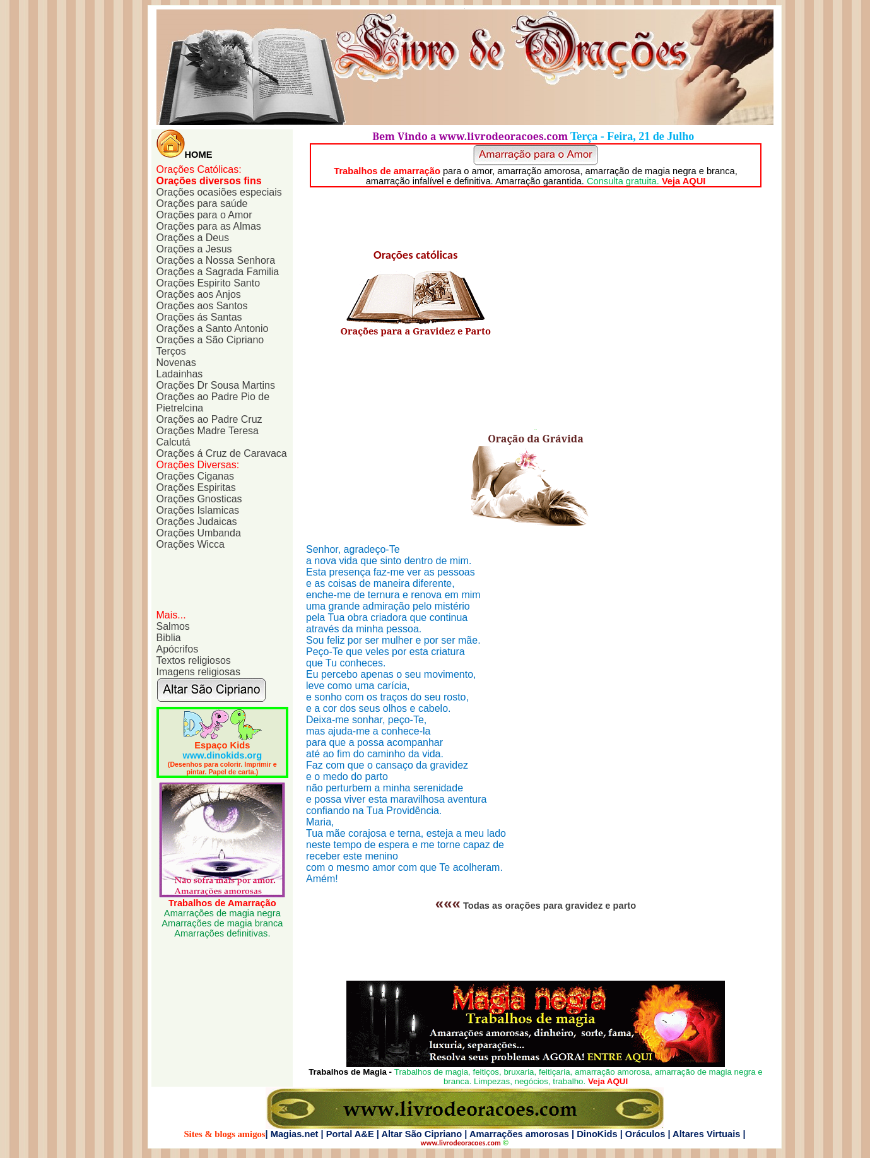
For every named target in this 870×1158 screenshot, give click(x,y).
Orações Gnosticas (199, 498)
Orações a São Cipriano (210, 339)
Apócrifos (177, 649)
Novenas (176, 362)
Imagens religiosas (198, 671)
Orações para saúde (202, 203)
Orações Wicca (190, 544)
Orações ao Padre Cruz (209, 419)
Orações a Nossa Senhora (216, 260)
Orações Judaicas (196, 521)
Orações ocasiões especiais (219, 192)
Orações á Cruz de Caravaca (221, 453)
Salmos (173, 626)
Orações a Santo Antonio (212, 328)
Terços (171, 351)
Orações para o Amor (204, 215)
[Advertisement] (219, 578)
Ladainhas (179, 374)
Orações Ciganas (195, 476)
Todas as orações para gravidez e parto (549, 906)
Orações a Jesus (194, 249)
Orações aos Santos (202, 305)
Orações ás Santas (199, 317)
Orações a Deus (193, 237)
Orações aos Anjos (198, 294)
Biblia (168, 637)
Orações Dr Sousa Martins (216, 385)
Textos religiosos (193, 660)
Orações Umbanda (198, 533)
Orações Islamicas (198, 510)
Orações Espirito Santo (208, 283)
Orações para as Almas (208, 226)
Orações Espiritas (196, 487)
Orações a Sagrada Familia (217, 271)
